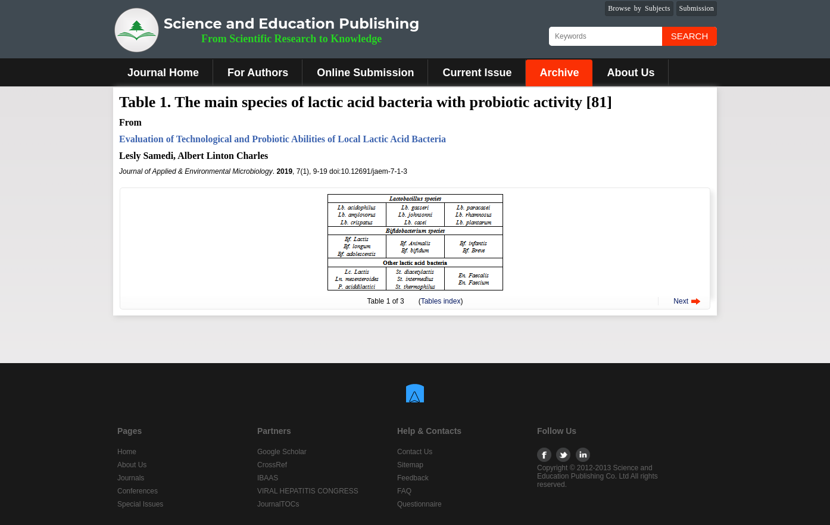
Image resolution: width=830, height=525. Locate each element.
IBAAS (267, 478)
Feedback (413, 478)
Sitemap (410, 465)
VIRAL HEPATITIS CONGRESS (307, 491)
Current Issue (476, 73)
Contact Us (414, 452)
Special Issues (140, 504)
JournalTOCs (278, 504)
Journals (130, 478)
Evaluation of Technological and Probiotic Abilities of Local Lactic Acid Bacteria (282, 139)
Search (690, 36)
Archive (559, 73)
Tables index (441, 301)
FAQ (404, 491)
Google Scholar (282, 452)
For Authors (257, 73)
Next (680, 301)
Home (126, 452)
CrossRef (272, 465)
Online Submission (365, 73)
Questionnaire (419, 504)
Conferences (137, 491)
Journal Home (163, 73)
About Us (630, 73)
